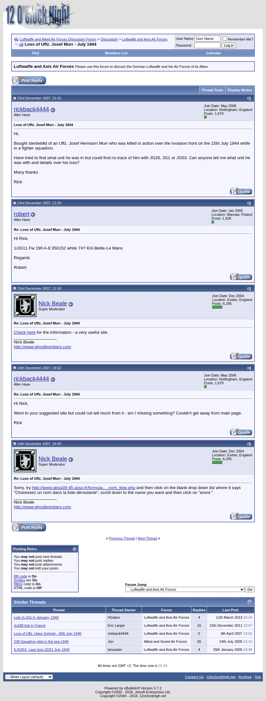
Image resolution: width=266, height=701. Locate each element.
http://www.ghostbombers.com (42, 346)
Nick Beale (53, 303)
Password (183, 45)
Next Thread (147, 538)
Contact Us (194, 677)
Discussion (109, 39)
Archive (245, 677)
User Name (185, 39)
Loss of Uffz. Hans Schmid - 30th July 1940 (48, 633)
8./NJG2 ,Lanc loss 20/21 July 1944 (42, 649)
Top (258, 677)
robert (22, 214)
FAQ (35, 53)
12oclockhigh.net (221, 677)
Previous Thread (122, 538)
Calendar (213, 53)
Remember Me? (238, 39)
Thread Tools (212, 90)
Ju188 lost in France (30, 625)
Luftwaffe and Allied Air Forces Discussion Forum (58, 39)
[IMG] (18, 584)
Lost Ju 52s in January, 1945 (36, 617)
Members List (116, 53)
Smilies (19, 580)
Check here (25, 332)
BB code (20, 576)
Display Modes (239, 90)
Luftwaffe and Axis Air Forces (144, 39)
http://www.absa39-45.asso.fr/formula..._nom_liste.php (83, 487)
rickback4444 (31, 109)
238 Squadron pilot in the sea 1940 (41, 641)
